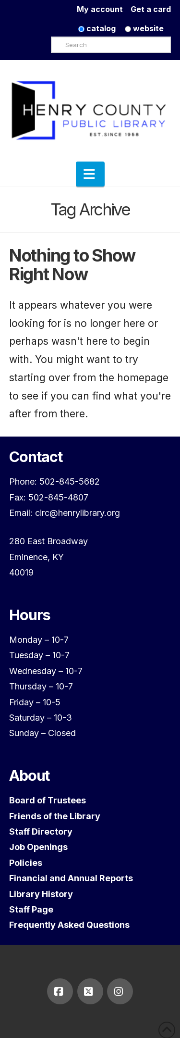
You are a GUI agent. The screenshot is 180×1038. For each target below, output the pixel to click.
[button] (90, 174)
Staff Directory (40, 831)
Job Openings (38, 847)
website (144, 28)
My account (104, 9)
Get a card (151, 9)
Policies (25, 863)
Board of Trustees (47, 800)
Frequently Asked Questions (69, 925)
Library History (41, 894)
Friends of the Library (54, 816)
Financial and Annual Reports (71, 878)
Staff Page (31, 909)
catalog (97, 28)
